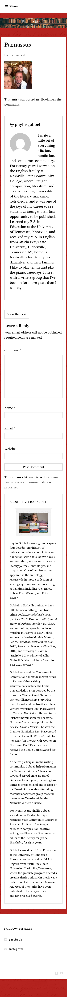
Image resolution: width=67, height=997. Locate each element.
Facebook (15, 939)
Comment (12, 350)
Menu (14, 6)
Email (9, 428)
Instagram (16, 949)
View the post (16, 314)
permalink (11, 104)
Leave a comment (14, 55)
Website (10, 449)
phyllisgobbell (28, 124)
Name (9, 408)
